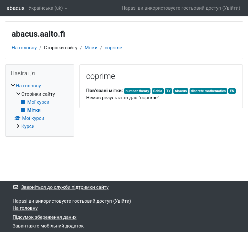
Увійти (231, 8)
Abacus (181, 91)
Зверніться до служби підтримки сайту (60, 187)
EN (232, 91)
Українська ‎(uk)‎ (45, 8)
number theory (137, 91)
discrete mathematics (208, 91)
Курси (28, 126)
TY (168, 91)
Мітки (91, 48)
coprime (113, 48)
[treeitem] (40, 106)
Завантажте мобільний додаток (48, 226)
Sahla (157, 91)
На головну (24, 48)
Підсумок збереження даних (45, 217)
